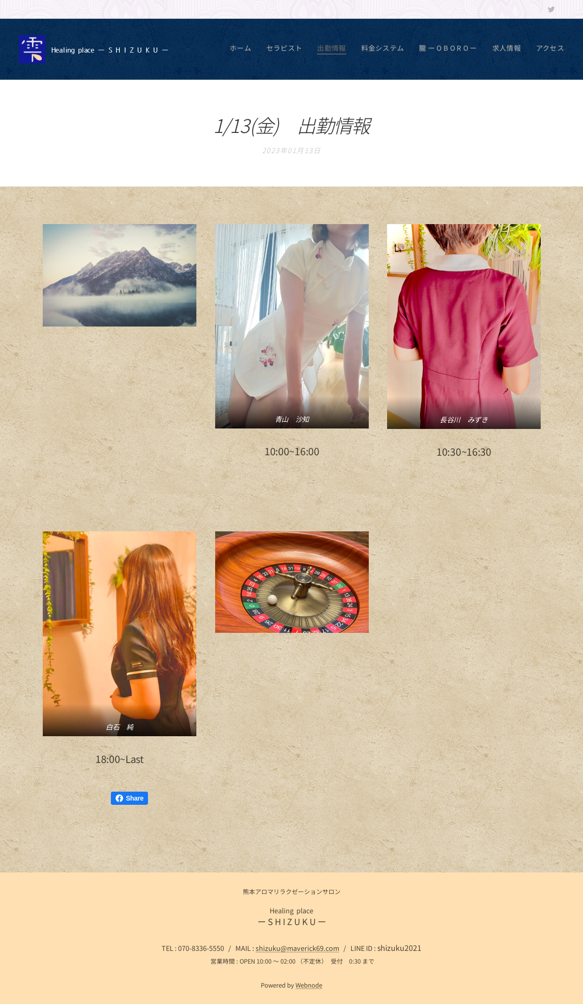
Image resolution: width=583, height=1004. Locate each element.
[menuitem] (477, 49)
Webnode (308, 985)
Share (129, 798)
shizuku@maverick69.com (297, 948)
